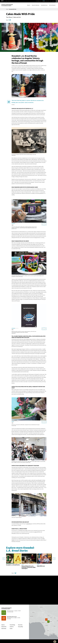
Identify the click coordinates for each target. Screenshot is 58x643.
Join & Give (47, 1)
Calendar (37, 1)
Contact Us (11, 626)
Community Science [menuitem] (44, 5)
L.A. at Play (42, 538)
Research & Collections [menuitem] (35, 5)
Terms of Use (20, 624)
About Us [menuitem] (28, 5)
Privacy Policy (20, 626)
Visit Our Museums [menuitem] (52, 5)
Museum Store (3, 626)
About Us (3, 624)
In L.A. (41, 1)
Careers (11, 628)
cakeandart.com (29, 523)
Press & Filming (12, 624)
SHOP (50, 1)
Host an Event (3, 628)
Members (53, 1)
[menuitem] (2, 1)
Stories (43, 1)
